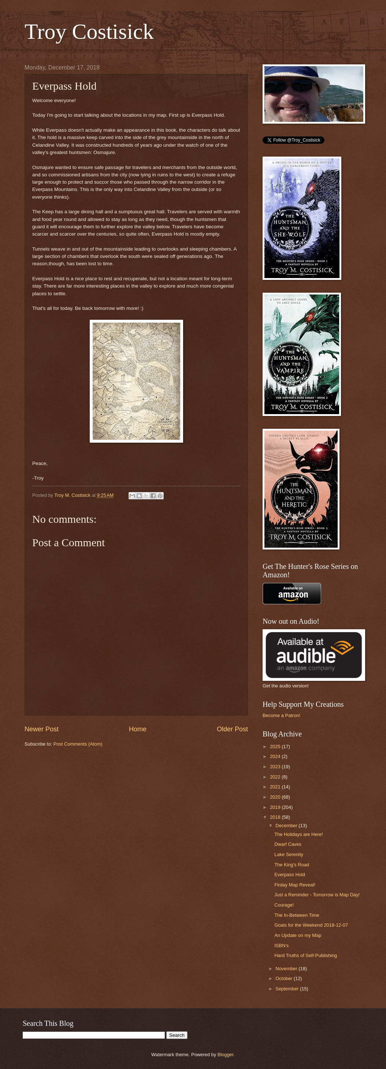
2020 (276, 797)
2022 (276, 777)
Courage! (284, 905)
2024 (276, 756)
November (286, 968)
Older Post (232, 729)
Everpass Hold (289, 874)
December (286, 825)
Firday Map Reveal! (294, 885)
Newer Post (42, 729)
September (287, 988)
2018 (276, 817)
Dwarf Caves (287, 844)
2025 (276, 746)
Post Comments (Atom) (78, 744)
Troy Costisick (89, 31)
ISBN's (281, 945)
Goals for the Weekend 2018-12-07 (311, 925)
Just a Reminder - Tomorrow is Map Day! (317, 894)
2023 (276, 766)
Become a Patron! (281, 715)
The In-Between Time (296, 915)
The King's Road (291, 864)
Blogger (226, 1054)
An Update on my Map (297, 935)
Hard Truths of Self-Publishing (305, 955)
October (284, 978)
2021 (276, 786)
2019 (276, 807)
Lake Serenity (288, 854)
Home (137, 729)
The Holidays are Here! (298, 834)
